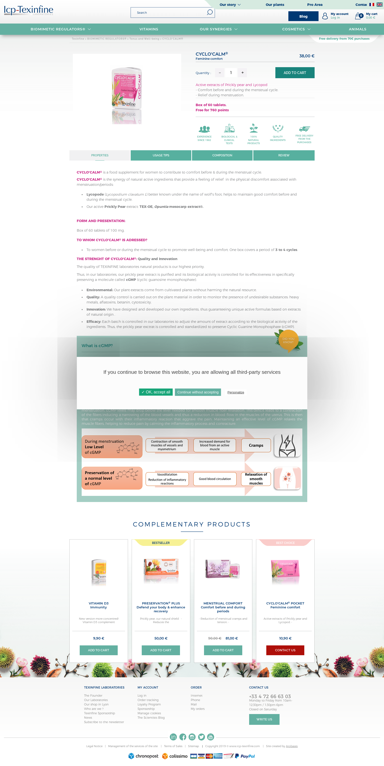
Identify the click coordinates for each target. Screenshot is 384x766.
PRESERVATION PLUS (161, 607)
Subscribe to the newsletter (104, 722)
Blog (303, 16)
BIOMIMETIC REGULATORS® (61, 29)
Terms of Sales (173, 746)
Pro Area (314, 4)
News (88, 718)
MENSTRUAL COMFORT (223, 607)
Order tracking (148, 700)
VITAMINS (149, 29)
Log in (142, 696)
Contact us (285, 650)
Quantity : (203, 73)
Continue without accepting (198, 392)
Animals (358, 29)
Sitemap (194, 746)
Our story (228, 4)
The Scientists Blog (151, 718)
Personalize (236, 392)
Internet (197, 696)
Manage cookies (149, 713)
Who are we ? (93, 709)
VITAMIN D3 (98, 605)
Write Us (264, 720)
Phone (195, 700)
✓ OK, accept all (155, 392)
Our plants (275, 4)
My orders (198, 709)
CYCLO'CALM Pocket (285, 605)
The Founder (93, 696)
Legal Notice (94, 746)
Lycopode (95, 194)
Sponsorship (146, 709)
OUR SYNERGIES (219, 29)
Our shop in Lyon (96, 704)
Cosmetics (296, 29)
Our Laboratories (96, 700)
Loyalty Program (149, 704)
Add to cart (295, 73)
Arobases (292, 746)
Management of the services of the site (133, 746)
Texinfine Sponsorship (99, 713)
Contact (362, 4)
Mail (194, 704)
